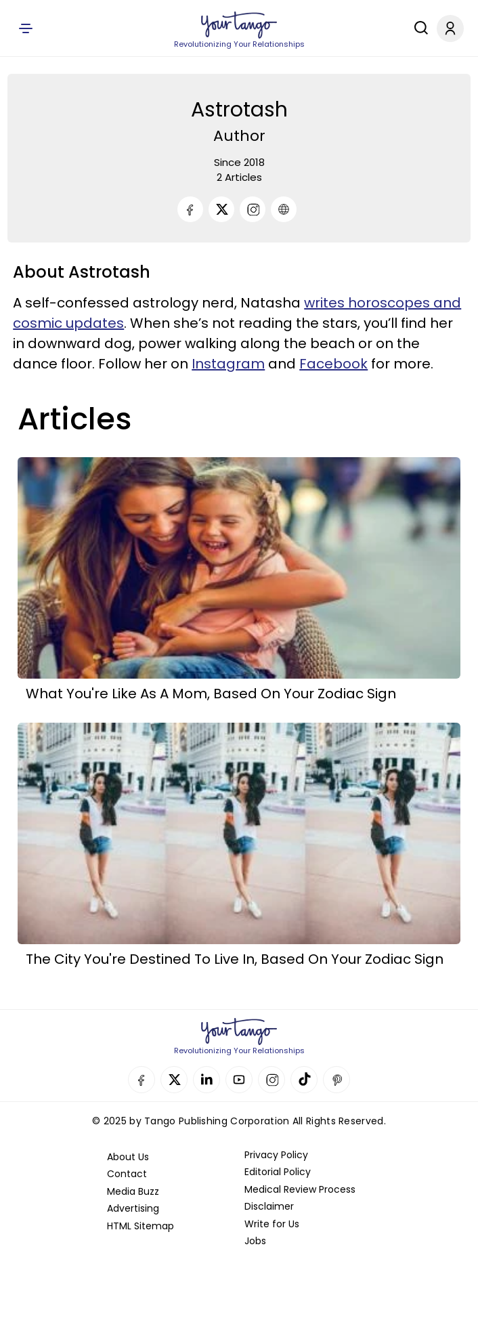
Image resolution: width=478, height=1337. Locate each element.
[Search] (417, 28)
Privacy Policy (276, 1155)
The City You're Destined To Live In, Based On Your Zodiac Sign (234, 959)
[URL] (283, 209)
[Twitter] (221, 209)
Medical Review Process (299, 1189)
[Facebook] (190, 209)
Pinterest (336, 1079)
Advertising (133, 1208)
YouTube (239, 1079)
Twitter (174, 1079)
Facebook (333, 363)
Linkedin (206, 1079)
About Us (128, 1157)
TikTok (304, 1079)
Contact (127, 1174)
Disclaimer (269, 1206)
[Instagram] (252, 209)
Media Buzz (133, 1191)
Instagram (228, 363)
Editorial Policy (277, 1172)
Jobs (255, 1241)
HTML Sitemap (140, 1226)
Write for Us (271, 1224)
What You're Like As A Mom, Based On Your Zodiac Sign (211, 693)
